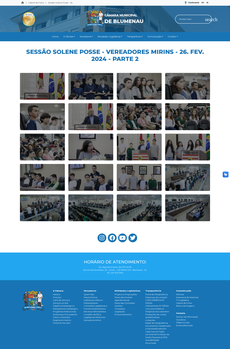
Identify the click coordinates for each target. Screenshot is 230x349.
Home (23, 3)
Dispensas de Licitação (156, 297)
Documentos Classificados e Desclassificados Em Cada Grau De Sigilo (158, 329)
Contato (172, 36)
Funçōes (57, 297)
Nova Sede (150, 343)
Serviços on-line (60, 303)
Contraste (193, 2)
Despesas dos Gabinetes (157, 311)
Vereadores (85, 36)
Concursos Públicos (154, 309)
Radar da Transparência (156, 323)
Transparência (134, 36)
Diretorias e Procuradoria (65, 314)
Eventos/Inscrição (184, 325)
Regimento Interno (62, 320)
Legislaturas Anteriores (94, 317)
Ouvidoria (181, 320)
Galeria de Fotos (36, 2)
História (56, 294)
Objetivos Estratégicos (63, 306)
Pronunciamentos (123, 314)
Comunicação (154, 36)
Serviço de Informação (187, 317)
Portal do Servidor (61, 323)
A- (208, 2)
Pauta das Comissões (125, 303)
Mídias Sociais (182, 322)
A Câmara (68, 36)
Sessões (118, 306)
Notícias (180, 294)
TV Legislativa (182, 300)
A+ (203, 2)
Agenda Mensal (122, 300)
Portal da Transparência (156, 294)
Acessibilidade (152, 340)
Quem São (89, 294)
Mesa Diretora (90, 297)
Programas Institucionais (64, 311)
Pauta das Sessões (123, 297)
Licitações (150, 320)
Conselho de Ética (92, 314)
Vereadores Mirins (92, 320)
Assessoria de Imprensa (187, 297)
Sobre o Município (61, 317)
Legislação (120, 311)
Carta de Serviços (61, 300)
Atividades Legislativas (109, 36)
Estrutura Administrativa (95, 311)
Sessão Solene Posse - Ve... (61, 2)
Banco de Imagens (185, 306)
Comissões (120, 309)
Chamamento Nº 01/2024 (157, 306)
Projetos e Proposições (126, 294)
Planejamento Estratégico (65, 309)
